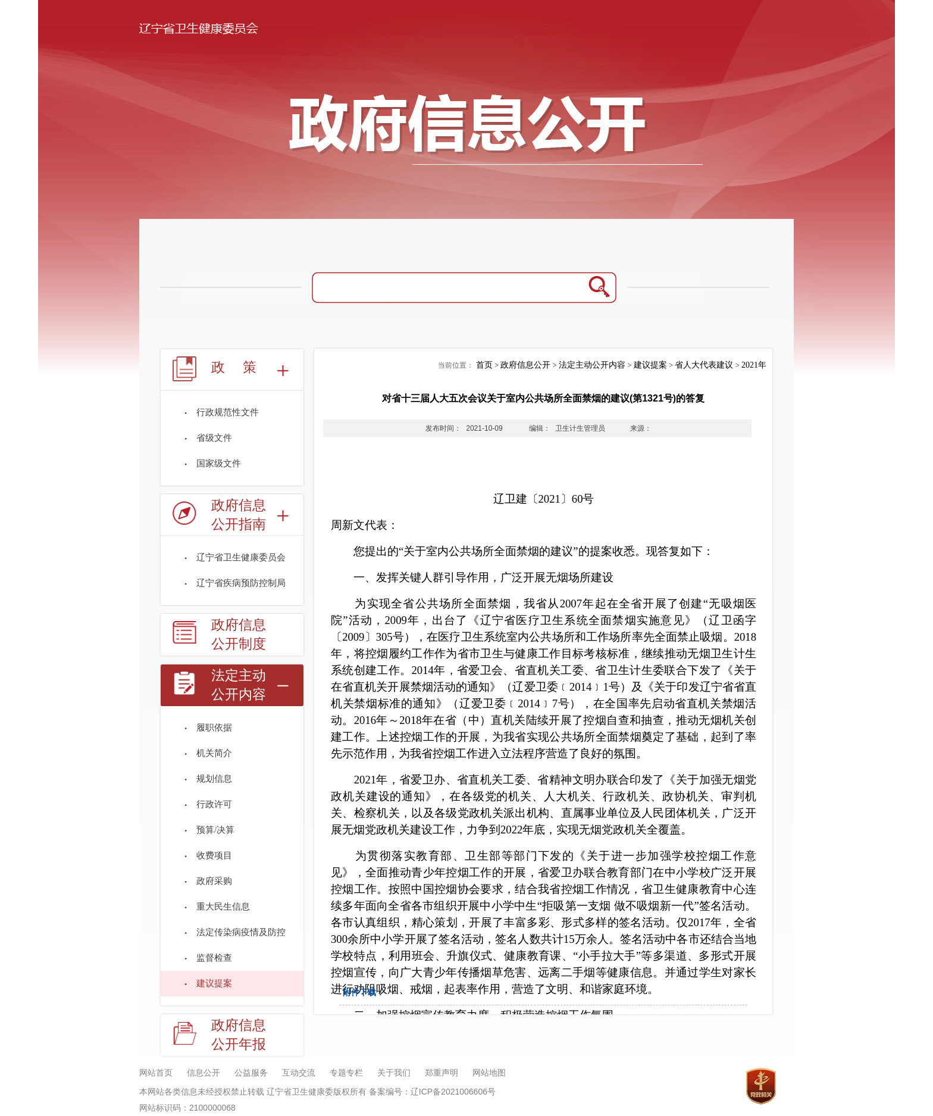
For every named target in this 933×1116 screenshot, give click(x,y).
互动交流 (298, 1072)
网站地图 (489, 1072)
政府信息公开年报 (238, 1035)
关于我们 (394, 1072)
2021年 (753, 364)
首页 (484, 364)
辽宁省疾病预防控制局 (241, 583)
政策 (242, 367)
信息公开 (203, 1072)
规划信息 (214, 778)
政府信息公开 (525, 364)
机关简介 (214, 753)
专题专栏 (346, 1072)
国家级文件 (218, 463)
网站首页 (156, 1072)
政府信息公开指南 (238, 515)
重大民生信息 (223, 906)
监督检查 (214, 958)
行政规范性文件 (227, 412)
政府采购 (214, 881)
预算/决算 (215, 830)
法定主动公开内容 (238, 685)
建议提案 (214, 983)
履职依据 (214, 727)
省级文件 (214, 438)
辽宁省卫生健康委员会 (241, 557)
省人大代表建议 (704, 364)
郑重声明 (441, 1072)
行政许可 (214, 804)
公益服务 (251, 1072)
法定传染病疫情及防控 (241, 932)
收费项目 (214, 855)
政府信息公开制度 (238, 634)
